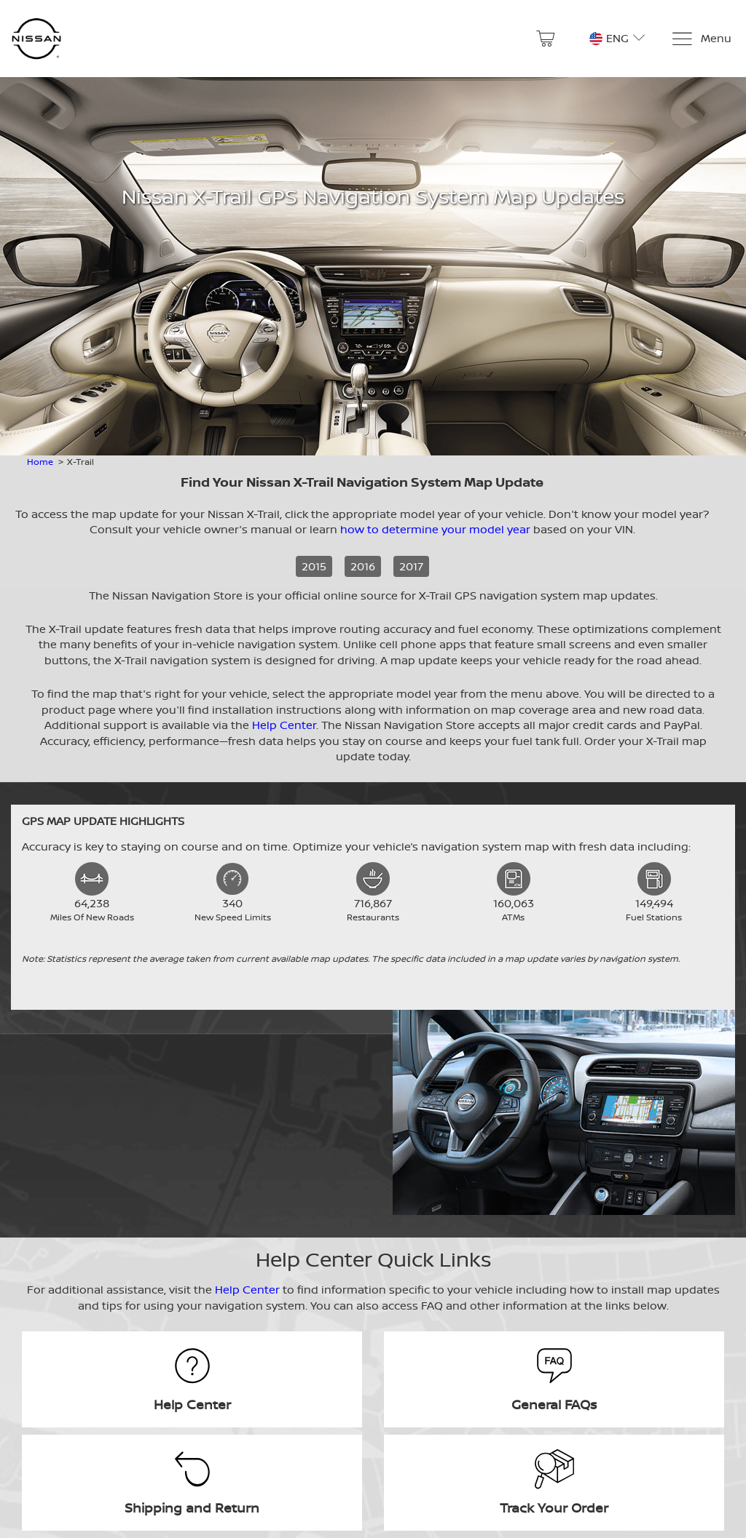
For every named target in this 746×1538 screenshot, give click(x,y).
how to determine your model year (435, 529)
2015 (314, 566)
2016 (362, 566)
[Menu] (701, 39)
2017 (411, 566)
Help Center (284, 725)
